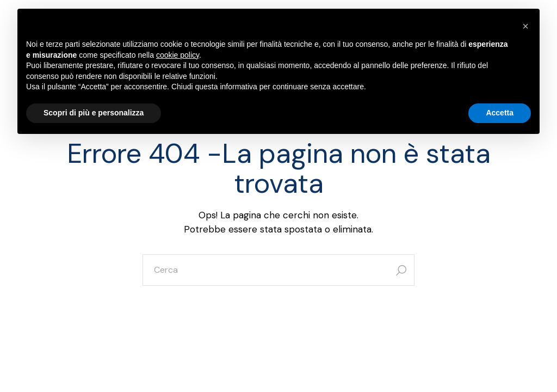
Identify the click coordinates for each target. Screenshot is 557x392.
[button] (525, 26)
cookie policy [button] (177, 55)
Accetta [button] (499, 112)
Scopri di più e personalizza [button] (94, 112)
